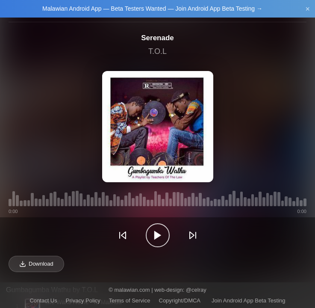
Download (36, 264)
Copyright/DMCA (180, 300)
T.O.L (157, 51)
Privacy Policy (83, 300)
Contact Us (43, 300)
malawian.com (132, 290)
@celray (196, 290)
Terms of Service (129, 300)
